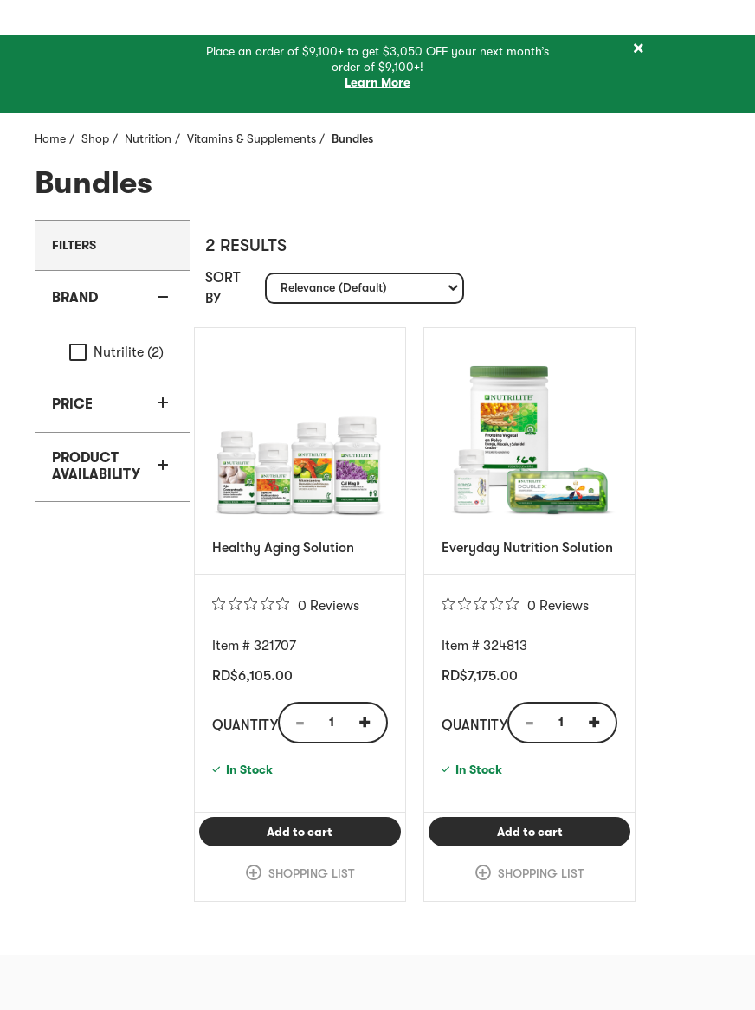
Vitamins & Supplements (251, 138)
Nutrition (148, 138)
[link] (300, 873)
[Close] (638, 49)
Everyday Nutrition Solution (527, 548)
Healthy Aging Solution (283, 548)
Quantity (245, 725)
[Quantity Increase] (370, 722)
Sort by (223, 288)
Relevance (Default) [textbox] (333, 291)
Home (50, 138)
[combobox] (364, 288)
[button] (112, 298)
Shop (95, 138)
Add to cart (334, 831)
